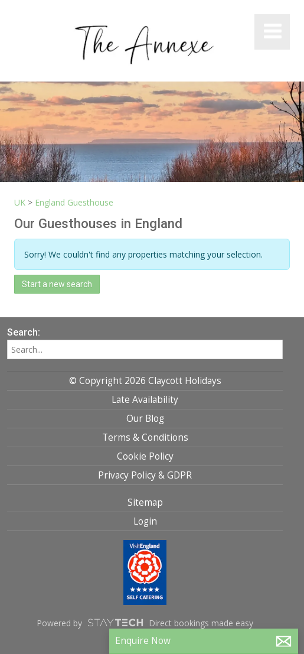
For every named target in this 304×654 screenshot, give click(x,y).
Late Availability (145, 399)
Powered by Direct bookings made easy (145, 623)
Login (145, 521)
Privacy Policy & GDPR (145, 475)
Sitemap (145, 502)
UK (19, 202)
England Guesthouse (74, 202)
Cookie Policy (145, 456)
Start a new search (57, 284)
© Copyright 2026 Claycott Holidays (145, 381)
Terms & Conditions (145, 437)
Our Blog (145, 418)
